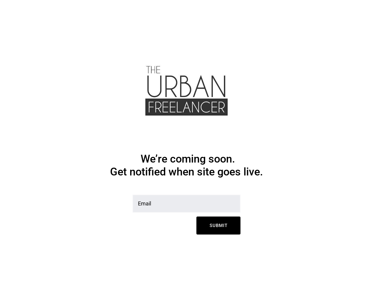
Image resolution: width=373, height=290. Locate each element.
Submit (219, 225)
